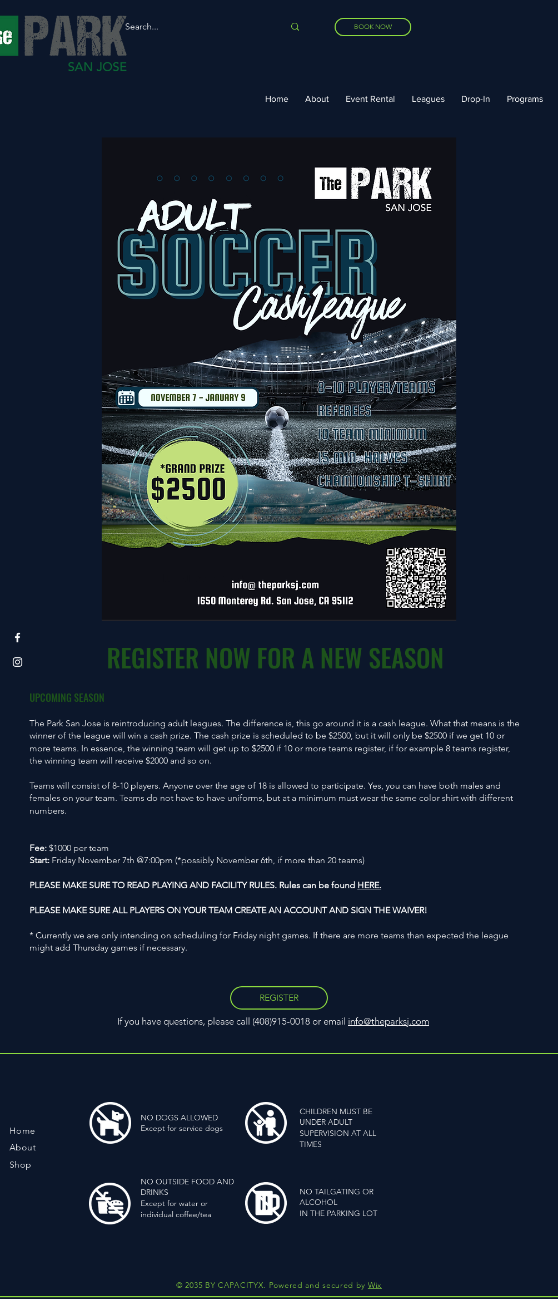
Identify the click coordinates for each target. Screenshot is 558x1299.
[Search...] (196, 27)
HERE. (369, 885)
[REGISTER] (279, 998)
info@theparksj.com (388, 1021)
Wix (375, 1285)
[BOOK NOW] (373, 27)
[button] (428, 99)
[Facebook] (17, 637)
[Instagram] (17, 662)
